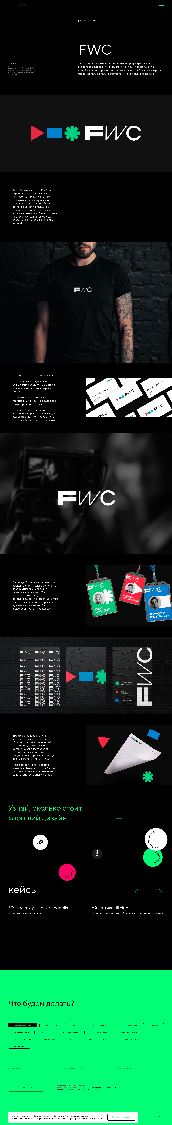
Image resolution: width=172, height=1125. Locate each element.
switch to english (156, 1116)
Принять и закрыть (121, 1117)
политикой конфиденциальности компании (45, 1118)
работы (82, 21)
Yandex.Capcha (97, 1089)
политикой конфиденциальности (70, 1087)
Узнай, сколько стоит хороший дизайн (58, 812)
